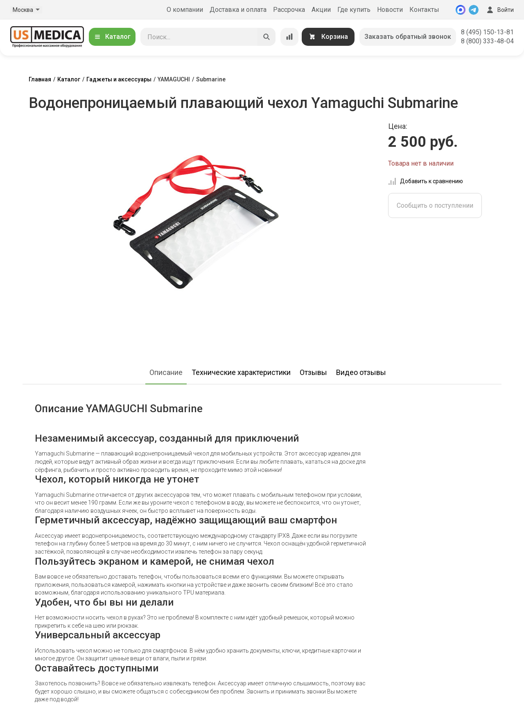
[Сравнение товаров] (289, 37)
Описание (166, 372)
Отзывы (313, 372)
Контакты (424, 9)
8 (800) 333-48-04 (487, 41)
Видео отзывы (361, 372)
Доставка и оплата (238, 9)
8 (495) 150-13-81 (487, 32)
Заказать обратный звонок (407, 36)
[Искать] (266, 37)
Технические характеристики (241, 372)
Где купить (353, 9)
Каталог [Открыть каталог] (112, 36)
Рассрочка (289, 9)
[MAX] (460, 10)
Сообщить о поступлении (435, 205)
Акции (321, 9)
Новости (390, 9)
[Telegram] (474, 10)
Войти (499, 10)
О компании (185, 9)
